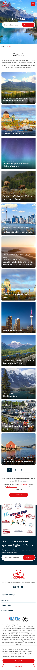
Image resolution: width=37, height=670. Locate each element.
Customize (18, 666)
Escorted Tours (8, 393)
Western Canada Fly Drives (12, 259)
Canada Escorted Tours (10, 98)
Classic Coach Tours (25, 392)
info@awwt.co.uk (11, 487)
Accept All (18, 661)
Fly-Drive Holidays (8, 131)
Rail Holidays (23, 98)
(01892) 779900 (23, 484)
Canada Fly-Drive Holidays (11, 226)
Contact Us (18, 495)
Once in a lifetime (8, 161)
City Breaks (6, 292)
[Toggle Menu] (33, 4)
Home (3, 46)
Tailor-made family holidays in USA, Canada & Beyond (17, 228)
